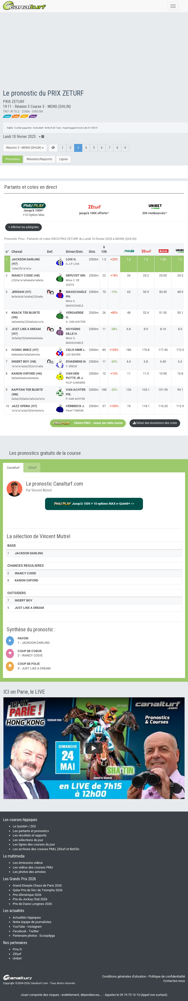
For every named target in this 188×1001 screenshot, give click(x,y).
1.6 (129, 259)
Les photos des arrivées (29, 872)
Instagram (34, 926)
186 (128, 350)
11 (128, 373)
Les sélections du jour (28, 840)
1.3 (146, 259)
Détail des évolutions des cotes (155, 423)
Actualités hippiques (27, 917)
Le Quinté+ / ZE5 (24, 826)
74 (128, 406)
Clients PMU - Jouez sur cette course (88, 423)
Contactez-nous (174, 981)
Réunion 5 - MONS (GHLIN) (25, 147)
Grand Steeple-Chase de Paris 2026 (37, 885)
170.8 (146, 350)
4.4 (129, 361)
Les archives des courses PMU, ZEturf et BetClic (46, 849)
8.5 (180, 329)
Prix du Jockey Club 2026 (30, 899)
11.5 (146, 373)
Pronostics (12, 159)
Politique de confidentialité (167, 976)
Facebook (19, 931)
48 (128, 312)
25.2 (146, 275)
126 (128, 389)
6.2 (180, 361)
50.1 (180, 312)
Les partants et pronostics (31, 831)
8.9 (146, 329)
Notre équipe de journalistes (32, 922)
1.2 (180, 259)
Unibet (17, 958)
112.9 (180, 406)
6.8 (129, 329)
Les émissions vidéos (28, 863)
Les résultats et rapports (30, 835)
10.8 (180, 373)
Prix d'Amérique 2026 (27, 895)
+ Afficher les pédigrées (23, 227)
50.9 (146, 292)
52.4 (146, 312)
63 (128, 292)
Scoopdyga (47, 935)
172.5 (180, 350)
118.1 (146, 406)
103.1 (146, 389)
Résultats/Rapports (39, 159)
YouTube (19, 926)
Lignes (63, 159)
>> (94, 503)
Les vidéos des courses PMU (33, 867)
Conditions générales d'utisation (124, 976)
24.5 (180, 275)
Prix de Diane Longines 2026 (32, 904)
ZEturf (32, 467)
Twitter (34, 931)
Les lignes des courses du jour (34, 844)
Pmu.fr (17, 949)
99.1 (180, 389)
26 (128, 275)
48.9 (180, 292)
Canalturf (13, 467)
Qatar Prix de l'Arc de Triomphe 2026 (37, 890)
